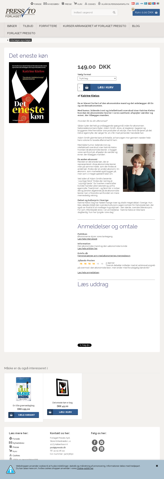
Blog (136, 26)
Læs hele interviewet (87, 239)
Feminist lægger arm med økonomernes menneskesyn (104, 255)
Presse (66, 4)
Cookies (90, 4)
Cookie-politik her (85, 468)
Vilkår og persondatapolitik (113, 4)
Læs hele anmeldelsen (88, 272)
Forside (36, 4)
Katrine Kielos (90, 95)
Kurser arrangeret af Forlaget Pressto (94, 26)
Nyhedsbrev (51, 4)
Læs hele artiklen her (87, 248)
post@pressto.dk (58, 447)
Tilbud (28, 26)
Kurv (78, 4)
